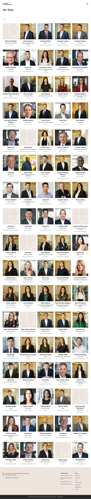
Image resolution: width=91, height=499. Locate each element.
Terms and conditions (51, 496)
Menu (76, 473)
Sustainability (77, 484)
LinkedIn (76, 489)
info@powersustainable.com (11, 477)
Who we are (77, 475)
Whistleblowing (78, 487)
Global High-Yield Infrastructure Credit (66, 478)
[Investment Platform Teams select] (74, 19)
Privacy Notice (60, 496)
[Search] (31, 19)
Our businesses (64, 473)
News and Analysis (78, 482)
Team (76, 480)
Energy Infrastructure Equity (66, 481)
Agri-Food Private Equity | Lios (66, 475)
